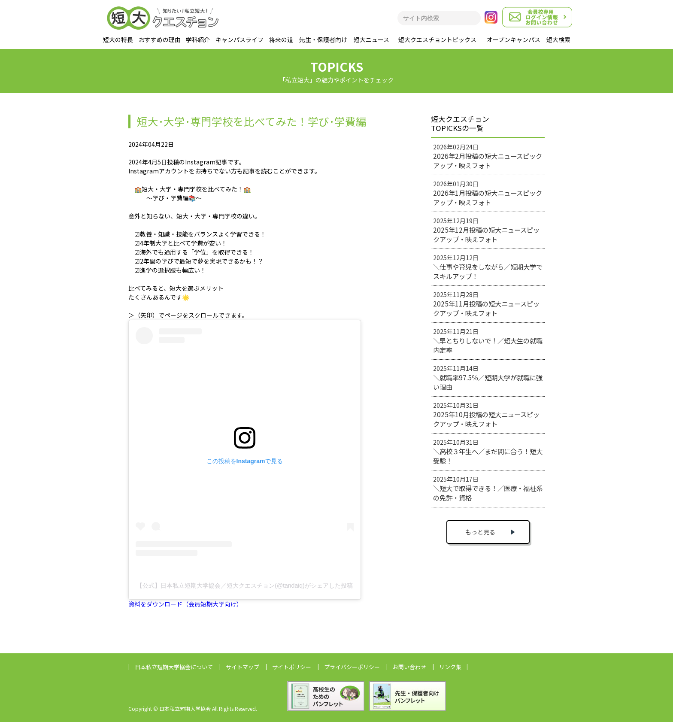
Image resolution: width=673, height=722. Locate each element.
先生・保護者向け (323, 39)
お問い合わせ (409, 667)
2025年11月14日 (488, 377)
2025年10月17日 (488, 488)
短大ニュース (371, 39)
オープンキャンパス (513, 39)
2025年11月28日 (486, 304)
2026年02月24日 (487, 156)
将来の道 (281, 39)
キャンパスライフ (239, 39)
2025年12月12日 (488, 267)
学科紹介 (198, 39)
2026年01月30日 (487, 193)
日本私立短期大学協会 (174, 667)
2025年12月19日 (486, 230)
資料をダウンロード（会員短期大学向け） (185, 604)
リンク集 (450, 667)
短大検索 (558, 39)
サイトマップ (242, 667)
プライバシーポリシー (352, 667)
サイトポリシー (291, 667)
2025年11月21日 (488, 341)
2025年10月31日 (486, 414)
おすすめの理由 (160, 39)
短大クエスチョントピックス (437, 39)
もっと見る (480, 532)
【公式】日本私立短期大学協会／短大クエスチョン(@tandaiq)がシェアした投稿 (244, 585)
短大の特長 (118, 39)
